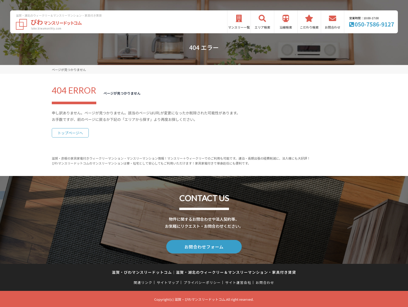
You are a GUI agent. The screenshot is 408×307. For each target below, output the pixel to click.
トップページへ (70, 132)
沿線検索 (285, 27)
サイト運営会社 (238, 281)
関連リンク (143, 281)
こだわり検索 (309, 27)
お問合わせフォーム (204, 246)
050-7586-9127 (374, 24)
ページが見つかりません (69, 69)
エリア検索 (262, 27)
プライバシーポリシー (202, 281)
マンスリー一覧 (239, 27)
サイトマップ (168, 281)
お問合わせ (332, 27)
